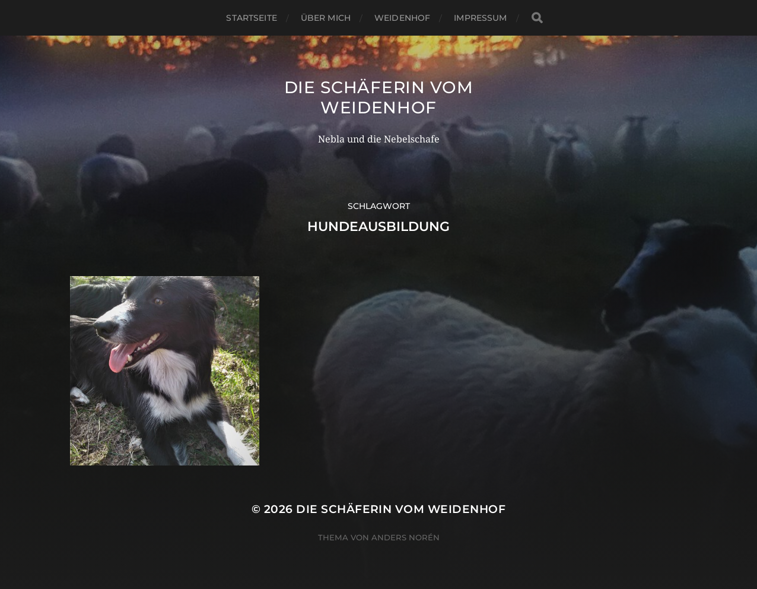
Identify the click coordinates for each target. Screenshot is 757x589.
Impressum (480, 17)
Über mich (326, 17)
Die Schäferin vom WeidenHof (378, 97)
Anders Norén (405, 537)
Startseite (251, 17)
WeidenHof (402, 17)
